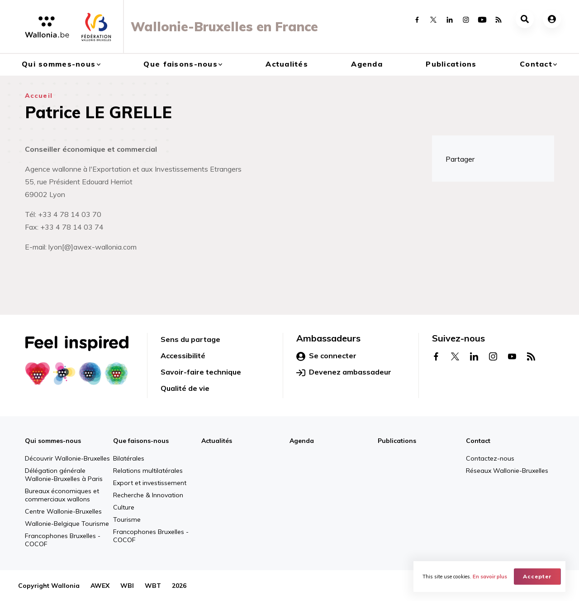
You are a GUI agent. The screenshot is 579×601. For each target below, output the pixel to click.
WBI (127, 586)
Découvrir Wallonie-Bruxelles (67, 458)
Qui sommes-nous (58, 63)
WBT (153, 586)
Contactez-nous (490, 458)
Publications (451, 63)
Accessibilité (183, 355)
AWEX (99, 586)
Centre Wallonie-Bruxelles (63, 511)
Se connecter (326, 356)
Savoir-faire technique (201, 371)
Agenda (367, 63)
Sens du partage (190, 339)
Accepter (537, 576)
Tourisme (127, 519)
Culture (123, 507)
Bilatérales (128, 458)
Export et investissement (149, 483)
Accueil (38, 95)
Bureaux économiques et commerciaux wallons (62, 495)
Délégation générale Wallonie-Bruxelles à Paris (64, 474)
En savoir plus (490, 576)
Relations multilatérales (148, 470)
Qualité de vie (185, 388)
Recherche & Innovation (148, 495)
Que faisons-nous (180, 63)
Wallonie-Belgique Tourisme (67, 523)
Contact (536, 63)
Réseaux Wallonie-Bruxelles (507, 470)
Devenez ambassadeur (343, 372)
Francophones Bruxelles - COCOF (62, 540)
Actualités (287, 63)
